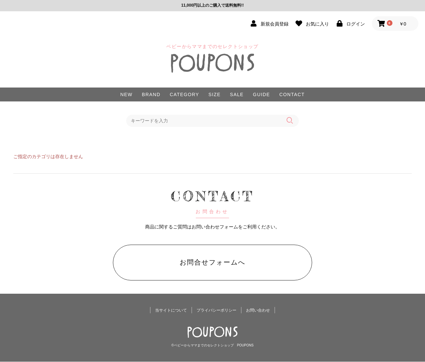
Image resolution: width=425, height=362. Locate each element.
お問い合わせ (258, 310)
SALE (236, 94)
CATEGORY (184, 94)
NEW (126, 94)
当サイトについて (171, 310)
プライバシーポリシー (216, 310)
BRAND (151, 94)
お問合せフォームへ (212, 262)
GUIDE (261, 94)
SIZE (215, 94)
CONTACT (291, 94)
